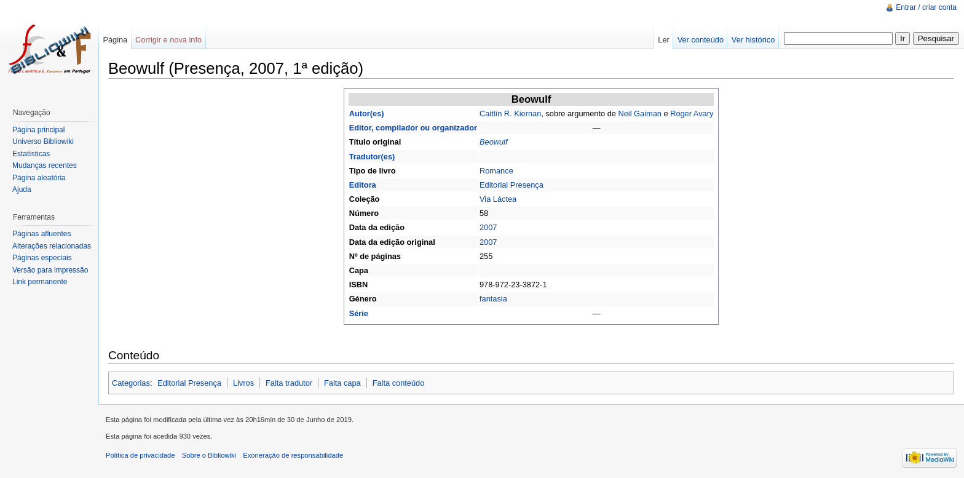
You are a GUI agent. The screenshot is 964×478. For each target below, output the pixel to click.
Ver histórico (753, 39)
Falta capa (342, 383)
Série (358, 313)
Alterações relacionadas (51, 246)
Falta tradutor (289, 383)
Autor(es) (366, 113)
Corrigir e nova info (168, 39)
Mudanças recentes (44, 165)
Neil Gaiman (639, 113)
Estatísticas (31, 153)
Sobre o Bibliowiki (209, 455)
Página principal (38, 129)
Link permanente (39, 281)
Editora (362, 184)
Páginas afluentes (41, 233)
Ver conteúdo (701, 39)
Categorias (131, 383)
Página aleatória (39, 177)
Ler (664, 39)
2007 (488, 227)
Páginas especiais (42, 257)
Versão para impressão (50, 270)
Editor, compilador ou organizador (413, 127)
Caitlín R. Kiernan (510, 113)
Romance (496, 170)
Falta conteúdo (399, 383)
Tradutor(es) (372, 156)
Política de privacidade (140, 455)
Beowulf (494, 141)
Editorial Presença (511, 184)
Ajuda (21, 189)
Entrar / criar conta (926, 7)
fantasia (493, 298)
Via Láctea (498, 199)
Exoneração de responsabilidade (293, 455)
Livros (243, 383)
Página (115, 39)
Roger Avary (691, 113)
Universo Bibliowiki (43, 141)
